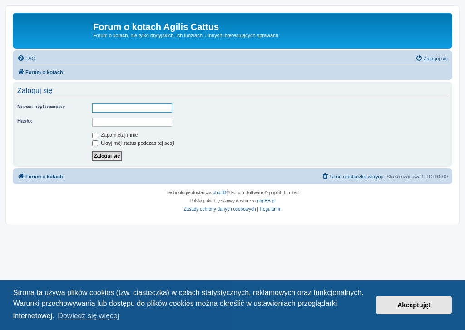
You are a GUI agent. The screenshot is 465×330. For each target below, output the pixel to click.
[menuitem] (26, 58)
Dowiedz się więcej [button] (88, 316)
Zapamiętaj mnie (115, 135)
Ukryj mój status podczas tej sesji (133, 143)
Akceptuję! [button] (414, 305)
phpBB (220, 192)
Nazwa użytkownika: (41, 106)
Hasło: (25, 120)
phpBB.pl (266, 200)
